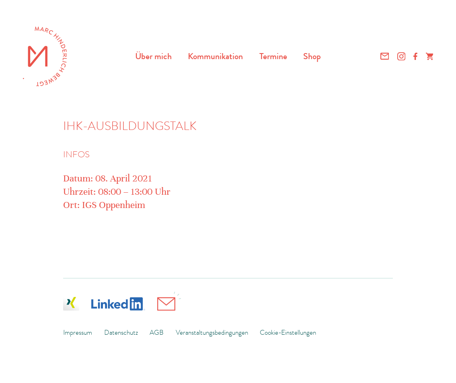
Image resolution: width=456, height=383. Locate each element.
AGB (157, 332)
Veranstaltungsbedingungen (212, 332)
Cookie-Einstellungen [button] (288, 332)
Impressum (77, 332)
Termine (273, 56)
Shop (312, 56)
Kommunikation (215, 56)
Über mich (153, 56)
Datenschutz (121, 332)
